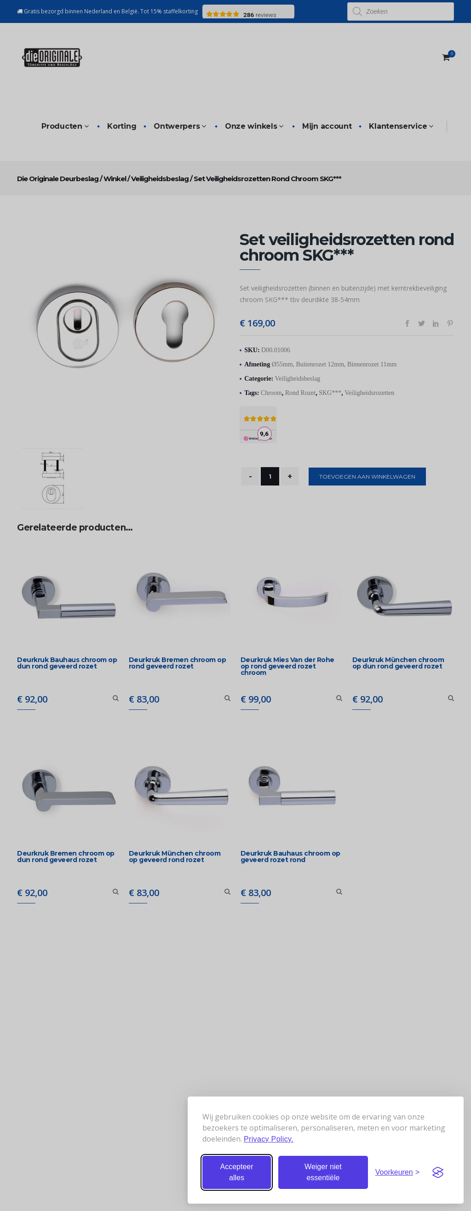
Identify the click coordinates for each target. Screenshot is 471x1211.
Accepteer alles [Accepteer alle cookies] (236, 1172)
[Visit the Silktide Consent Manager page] (438, 1172)
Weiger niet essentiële (323, 1172)
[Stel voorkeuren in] (397, 1172)
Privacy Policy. (268, 1139)
